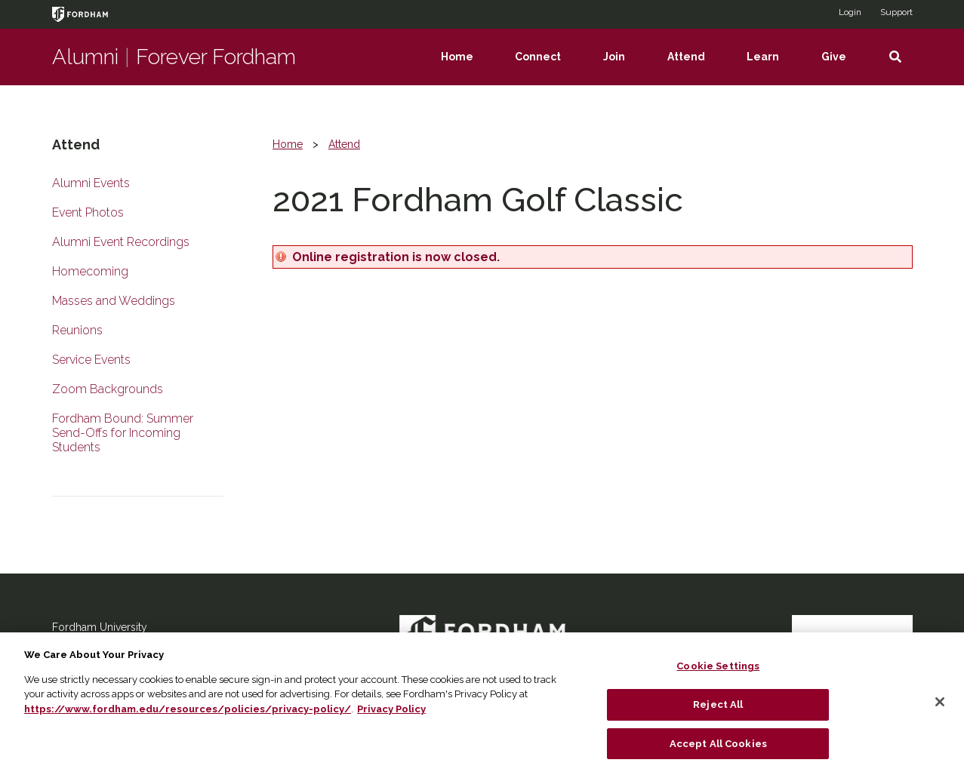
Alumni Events (91, 183)
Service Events (91, 359)
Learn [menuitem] (773, 68)
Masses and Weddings (113, 301)
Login (850, 12)
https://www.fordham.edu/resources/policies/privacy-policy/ (187, 718)
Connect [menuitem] (548, 68)
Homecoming (90, 271)
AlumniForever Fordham (174, 57)
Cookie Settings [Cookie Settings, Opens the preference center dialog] (717, 675)
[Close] (939, 711)
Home (288, 144)
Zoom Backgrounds (107, 389)
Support (896, 12)
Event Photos (88, 212)
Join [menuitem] (624, 68)
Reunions (77, 330)
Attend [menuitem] (696, 68)
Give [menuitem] (844, 68)
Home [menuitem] (467, 68)
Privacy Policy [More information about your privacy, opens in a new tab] (391, 718)
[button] (895, 57)
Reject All (718, 713)
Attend (344, 144)
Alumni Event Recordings (120, 242)
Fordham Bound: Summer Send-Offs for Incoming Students (122, 432)
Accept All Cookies (718, 752)
